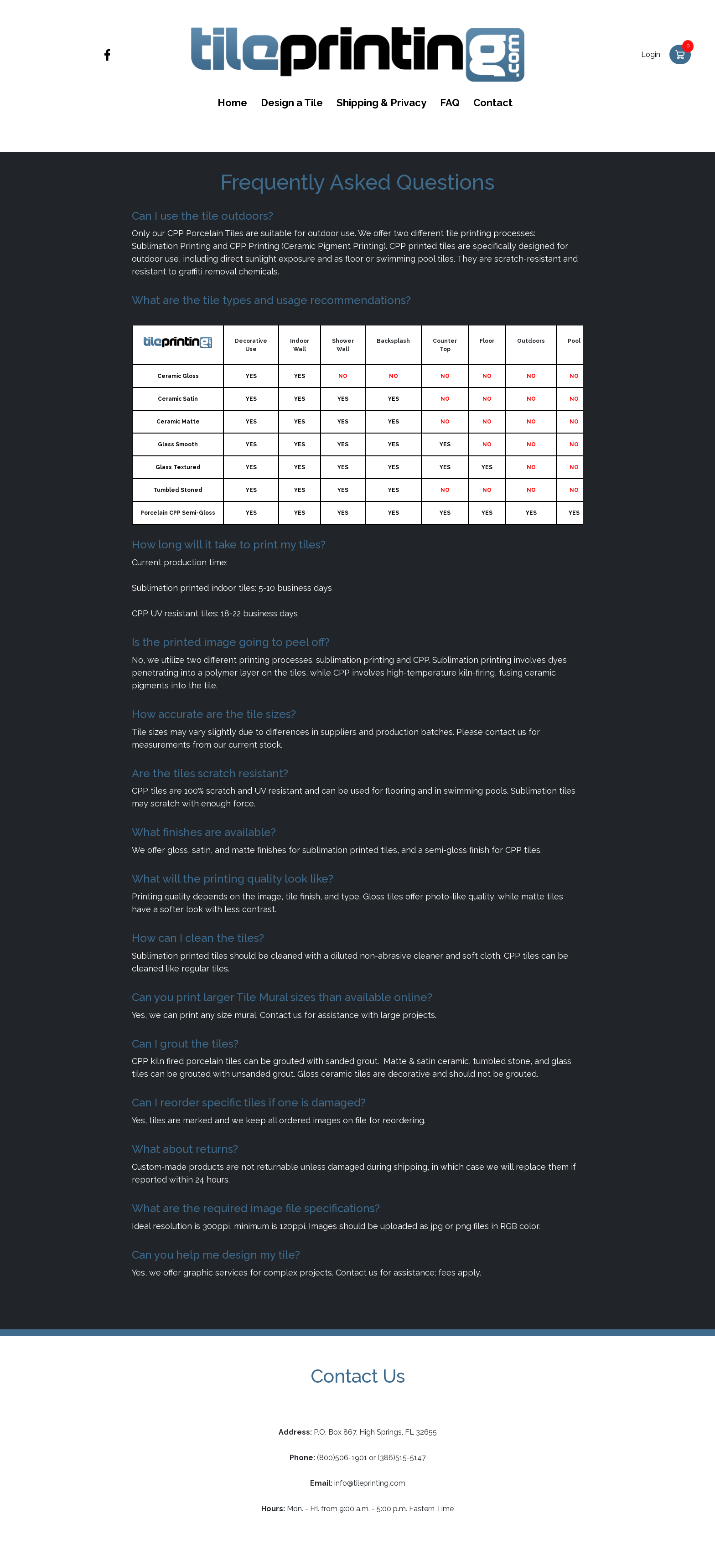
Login (650, 54)
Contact (493, 102)
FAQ (450, 102)
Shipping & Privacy (381, 102)
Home (232, 102)
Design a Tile (292, 102)
